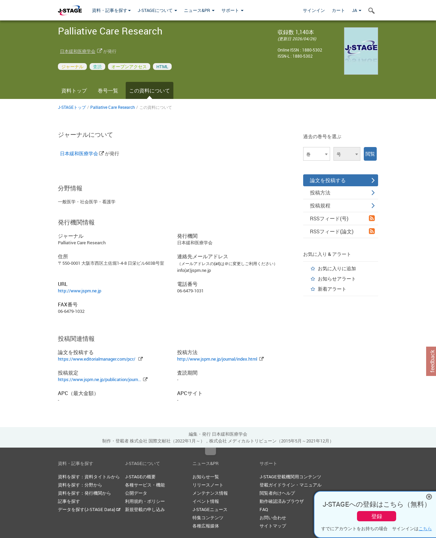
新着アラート (332, 289)
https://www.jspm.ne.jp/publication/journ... (99, 379)
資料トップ (74, 90)
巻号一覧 (108, 90)
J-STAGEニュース (210, 509)
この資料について (149, 90)
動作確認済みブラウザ (282, 501)
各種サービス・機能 (145, 485)
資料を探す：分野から (80, 485)
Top (210, 451)
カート (338, 10)
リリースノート (207, 485)
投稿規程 (342, 205)
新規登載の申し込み (145, 509)
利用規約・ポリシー (145, 501)
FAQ (264, 509)
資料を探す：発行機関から (84, 493)
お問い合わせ (273, 517)
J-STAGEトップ (72, 107)
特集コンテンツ (207, 517)
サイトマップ (273, 526)
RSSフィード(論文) (342, 231)
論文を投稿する (342, 180)
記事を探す (69, 501)
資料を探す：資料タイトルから (89, 477)
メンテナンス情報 (210, 493)
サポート (232, 10)
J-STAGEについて (157, 10)
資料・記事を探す (111, 10)
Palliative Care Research (112, 107)
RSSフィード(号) (342, 218)
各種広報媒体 (205, 526)
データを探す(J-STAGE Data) (89, 509)
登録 (376, 516)
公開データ (136, 493)
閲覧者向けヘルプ (277, 493)
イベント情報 (205, 501)
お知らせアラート (337, 278)
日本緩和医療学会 (77, 51)
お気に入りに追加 (337, 268)
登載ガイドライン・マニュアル (291, 485)
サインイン (314, 10)
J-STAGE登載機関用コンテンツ (290, 477)
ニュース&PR (199, 10)
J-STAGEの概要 (140, 477)
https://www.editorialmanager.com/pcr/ (96, 359)
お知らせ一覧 (205, 477)
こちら (425, 528)
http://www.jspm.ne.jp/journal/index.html (217, 359)
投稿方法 (342, 192)
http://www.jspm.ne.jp (79, 291)
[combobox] (316, 154)
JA (356, 10)
